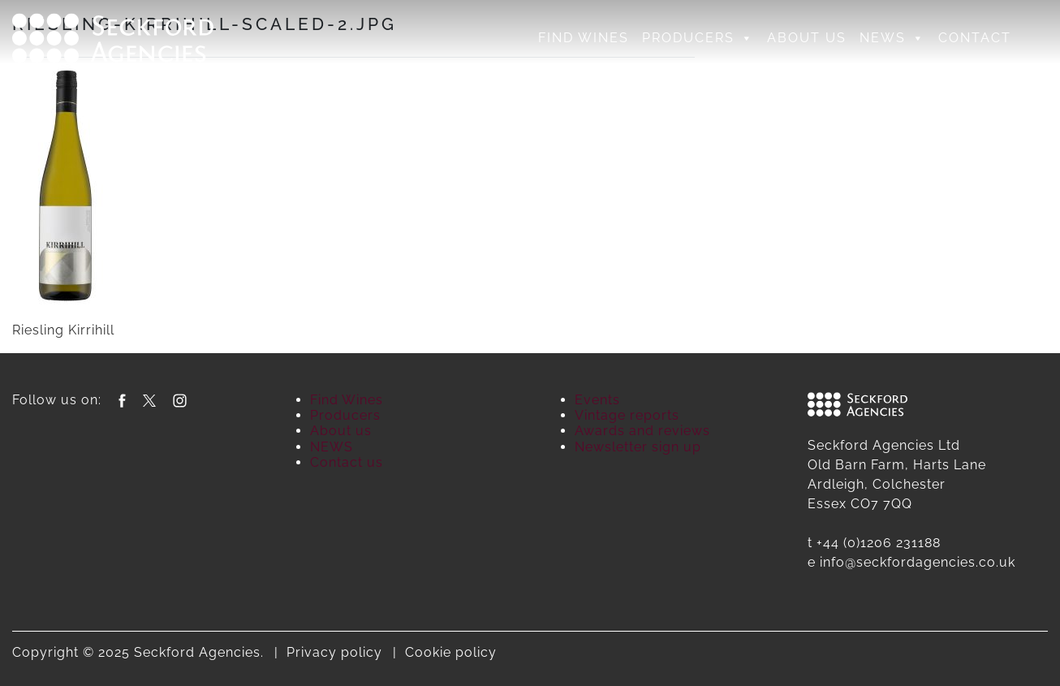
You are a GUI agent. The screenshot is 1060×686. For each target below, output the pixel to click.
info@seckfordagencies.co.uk (917, 562)
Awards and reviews (642, 430)
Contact (974, 37)
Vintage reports (627, 415)
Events (597, 400)
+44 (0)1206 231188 (879, 542)
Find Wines (583, 37)
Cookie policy (451, 652)
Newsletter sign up (638, 447)
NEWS (892, 38)
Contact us (346, 462)
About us (807, 37)
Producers (698, 38)
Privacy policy (334, 652)
